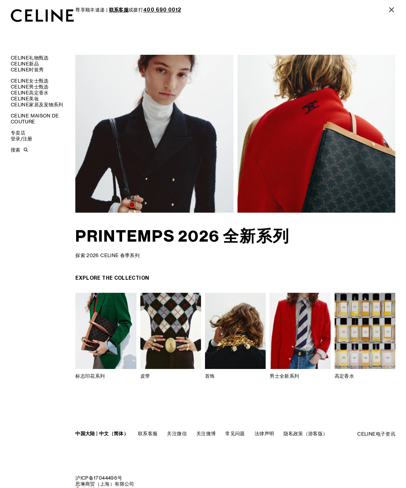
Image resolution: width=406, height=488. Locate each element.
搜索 (15, 150)
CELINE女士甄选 (30, 81)
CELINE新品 (25, 64)
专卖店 (18, 133)
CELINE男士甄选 (30, 87)
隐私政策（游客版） (305, 433)
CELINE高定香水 (30, 93)
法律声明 (264, 433)
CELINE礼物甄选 (30, 58)
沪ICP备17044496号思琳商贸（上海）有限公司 (104, 481)
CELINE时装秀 (27, 70)
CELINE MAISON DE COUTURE (35, 119)
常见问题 (235, 433)
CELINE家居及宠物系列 (37, 105)
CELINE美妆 (25, 99)
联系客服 (147, 433)
